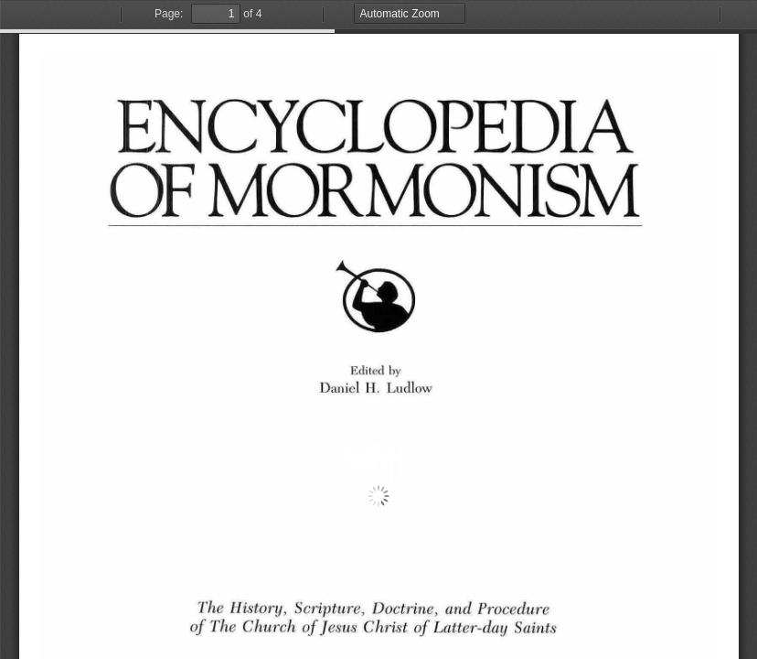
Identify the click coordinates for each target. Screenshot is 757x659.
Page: (169, 13)
